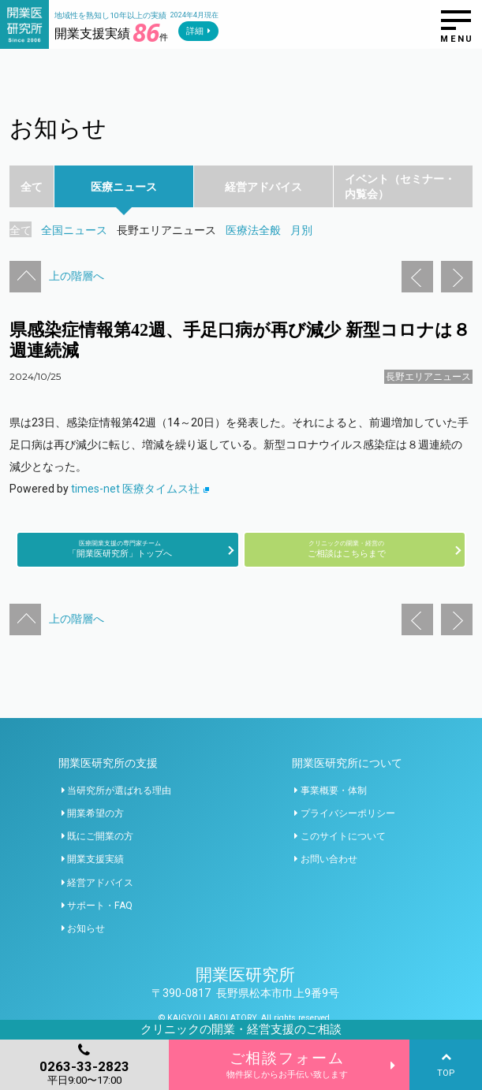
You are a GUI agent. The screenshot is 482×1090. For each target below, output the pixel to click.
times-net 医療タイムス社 (140, 488)
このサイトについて (343, 836)
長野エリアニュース (428, 376)
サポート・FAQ (100, 905)
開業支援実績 (95, 859)
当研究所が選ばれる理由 (119, 790)
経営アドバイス (100, 882)
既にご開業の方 (100, 836)
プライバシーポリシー (348, 813)
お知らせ (86, 928)
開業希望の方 (95, 813)
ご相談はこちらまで (347, 549)
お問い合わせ (329, 859)
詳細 (195, 31)
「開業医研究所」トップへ (120, 549)
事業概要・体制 (334, 790)
